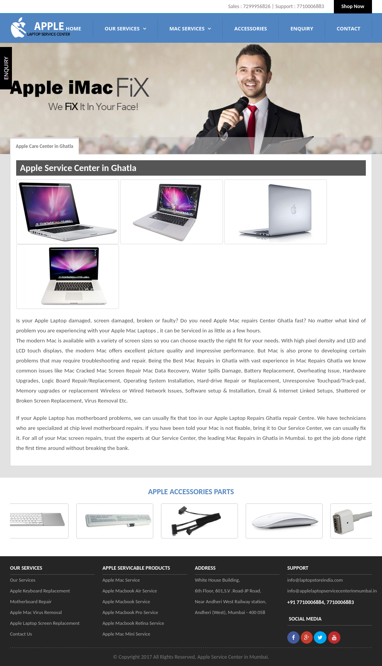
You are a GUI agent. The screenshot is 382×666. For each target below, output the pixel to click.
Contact (348, 28)
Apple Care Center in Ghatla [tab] (44, 146)
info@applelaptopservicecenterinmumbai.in (329, 591)
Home (73, 28)
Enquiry (301, 28)
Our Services (125, 28)
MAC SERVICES (190, 28)
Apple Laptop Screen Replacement (45, 623)
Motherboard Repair (31, 601)
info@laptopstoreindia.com (315, 580)
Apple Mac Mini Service (126, 634)
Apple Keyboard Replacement (40, 591)
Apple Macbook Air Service (129, 591)
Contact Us (21, 634)
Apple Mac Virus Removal (36, 612)
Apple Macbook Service (126, 601)
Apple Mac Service (121, 580)
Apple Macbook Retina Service (133, 623)
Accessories (250, 28)
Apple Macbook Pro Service (130, 612)
